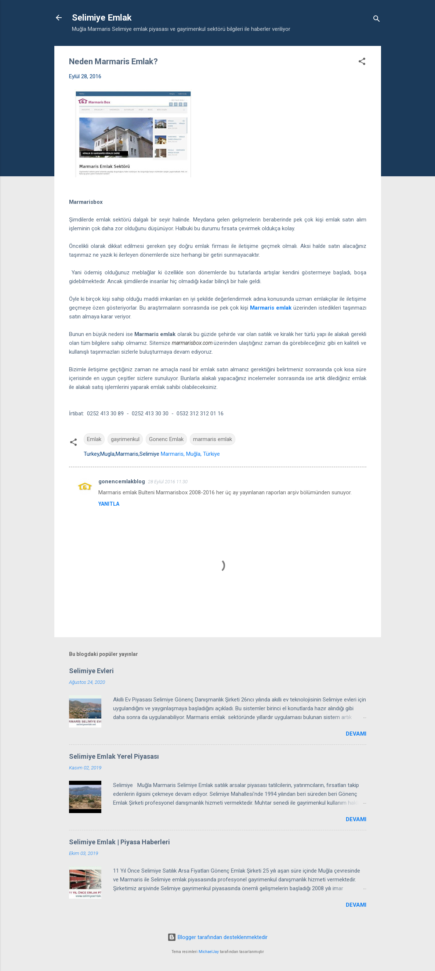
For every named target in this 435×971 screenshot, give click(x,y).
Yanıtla (108, 504)
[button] (362, 62)
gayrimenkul (125, 439)
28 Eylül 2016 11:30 (168, 481)
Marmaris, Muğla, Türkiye (190, 454)
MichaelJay (209, 951)
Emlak (94, 439)
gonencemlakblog (121, 481)
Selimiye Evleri (91, 671)
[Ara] (376, 20)
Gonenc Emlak (166, 439)
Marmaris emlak (270, 307)
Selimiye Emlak (102, 17)
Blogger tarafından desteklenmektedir (217, 937)
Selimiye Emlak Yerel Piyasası (114, 756)
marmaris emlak (212, 439)
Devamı (356, 733)
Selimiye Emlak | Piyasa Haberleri (119, 842)
